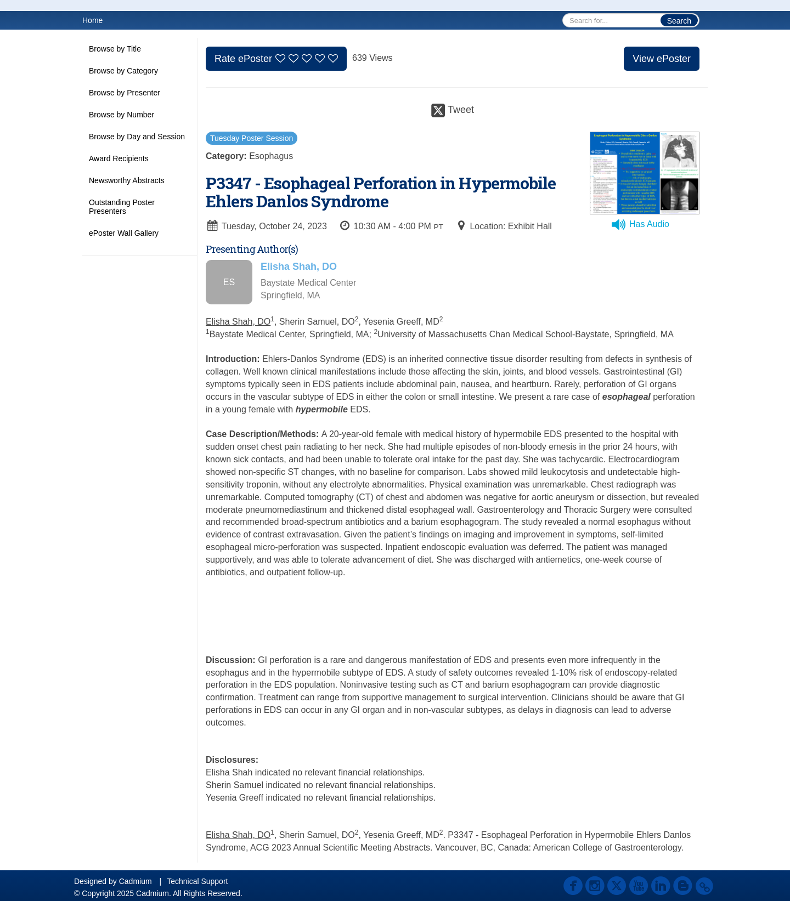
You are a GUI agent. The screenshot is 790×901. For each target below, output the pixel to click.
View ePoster (662, 58)
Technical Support (197, 881)
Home (92, 20)
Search (679, 20)
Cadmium (135, 881)
